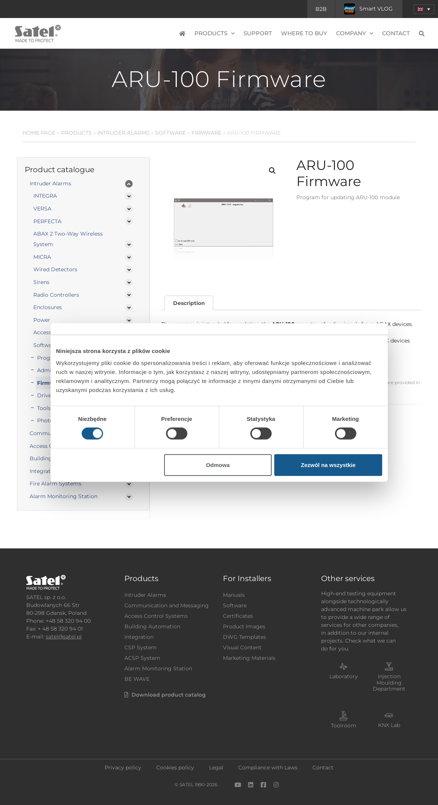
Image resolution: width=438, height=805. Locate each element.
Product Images (244, 626)
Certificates (238, 616)
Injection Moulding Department (389, 682)
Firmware (206, 132)
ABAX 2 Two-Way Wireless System (68, 239)
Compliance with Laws (267, 767)
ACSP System (142, 658)
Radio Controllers (56, 294)
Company (354, 33)
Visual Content (242, 647)
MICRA (42, 257)
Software (170, 132)
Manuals (234, 595)
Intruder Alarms (123, 132)
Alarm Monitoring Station (63, 496)
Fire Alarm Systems (55, 483)
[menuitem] (424, 9)
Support (258, 33)
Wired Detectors (55, 269)
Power (41, 320)
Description (189, 303)
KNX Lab (389, 725)
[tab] (188, 303)
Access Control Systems (156, 616)
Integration (139, 637)
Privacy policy (123, 767)
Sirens (41, 282)
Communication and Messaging (166, 605)
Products (214, 33)
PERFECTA (47, 221)
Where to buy (304, 33)
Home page (38, 132)
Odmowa (218, 464)
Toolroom (343, 725)
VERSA (42, 208)
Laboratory (343, 676)
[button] (272, 170)
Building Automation (152, 626)
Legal (216, 767)
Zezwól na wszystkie (328, 464)
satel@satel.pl (64, 636)
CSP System (140, 647)
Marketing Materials (249, 658)
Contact (396, 33)
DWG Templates (244, 637)
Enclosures (47, 307)
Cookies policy (175, 767)
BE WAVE (136, 679)
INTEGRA (45, 195)
